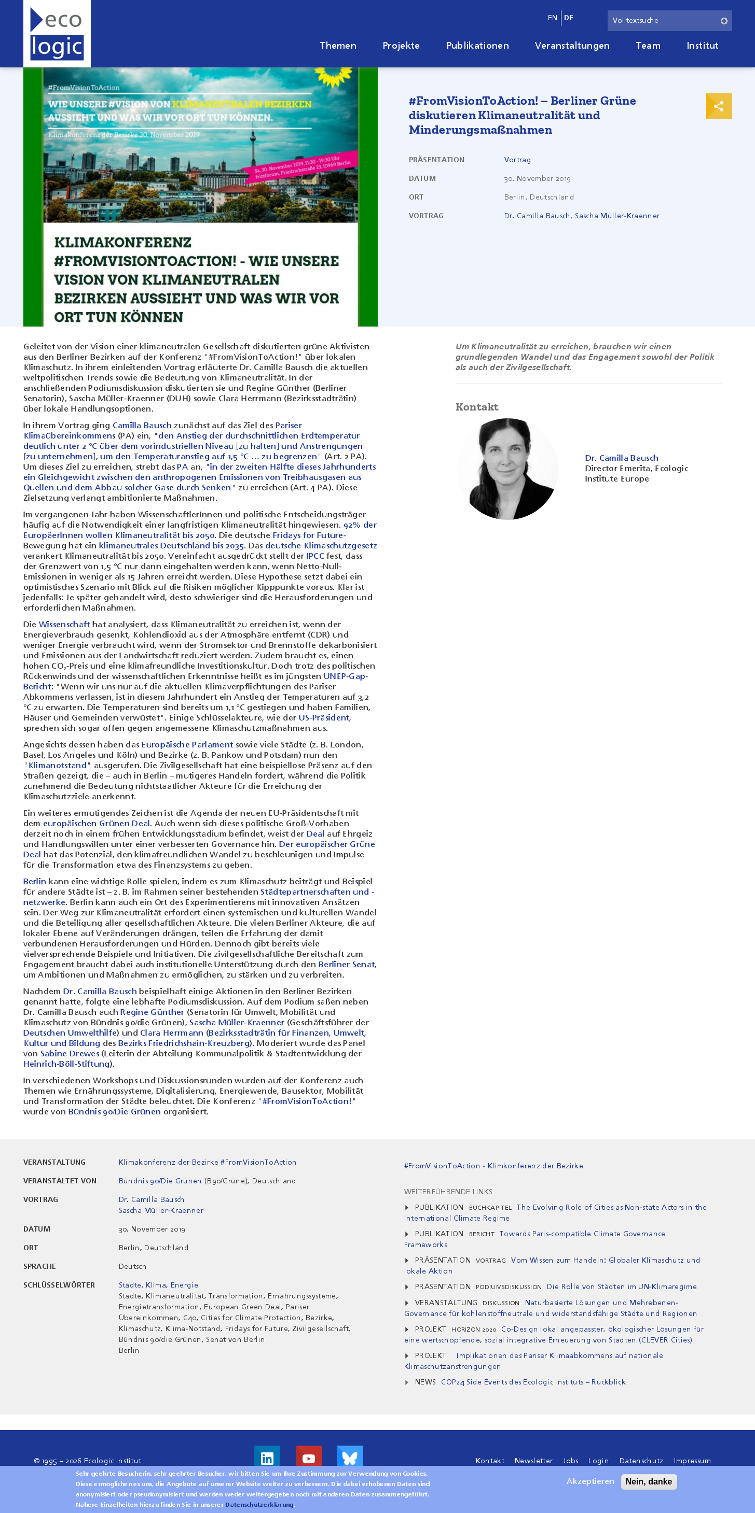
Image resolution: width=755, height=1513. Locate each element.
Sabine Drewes (69, 1054)
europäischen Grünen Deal (96, 824)
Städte (130, 1285)
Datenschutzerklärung (259, 1507)
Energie (184, 1285)
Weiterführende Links (448, 1192)
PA (182, 467)
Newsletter (534, 1461)
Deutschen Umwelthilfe (70, 1033)
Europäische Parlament (187, 745)
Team (648, 46)
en (553, 18)
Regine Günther (152, 1013)
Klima (156, 1285)
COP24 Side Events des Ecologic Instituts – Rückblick (533, 1382)
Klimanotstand (57, 766)
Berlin (35, 882)
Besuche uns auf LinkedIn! (267, 1459)
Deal (316, 834)
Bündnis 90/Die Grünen (114, 1112)
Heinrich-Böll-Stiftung (66, 1064)
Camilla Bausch (142, 426)
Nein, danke (649, 1483)
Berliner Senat (347, 965)
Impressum (692, 1461)
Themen (338, 46)
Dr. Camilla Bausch (537, 216)
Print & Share (719, 106)
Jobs (570, 1461)
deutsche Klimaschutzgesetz (321, 546)
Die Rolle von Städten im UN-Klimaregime (621, 1287)
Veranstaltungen (572, 46)
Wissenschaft (64, 625)
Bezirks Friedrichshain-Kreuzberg (184, 1044)
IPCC (315, 557)
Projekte (401, 46)
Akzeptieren (590, 1484)
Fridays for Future (308, 536)
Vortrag (517, 160)
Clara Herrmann (171, 1033)
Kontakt (490, 1461)
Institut (703, 46)
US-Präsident (324, 718)
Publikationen (477, 46)
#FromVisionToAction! (307, 1102)
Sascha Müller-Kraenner (617, 216)
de (569, 18)
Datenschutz (642, 1461)
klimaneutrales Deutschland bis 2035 (171, 546)
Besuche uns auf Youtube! (309, 1459)
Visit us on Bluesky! (350, 1459)
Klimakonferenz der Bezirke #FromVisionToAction (208, 1162)
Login (598, 1461)
